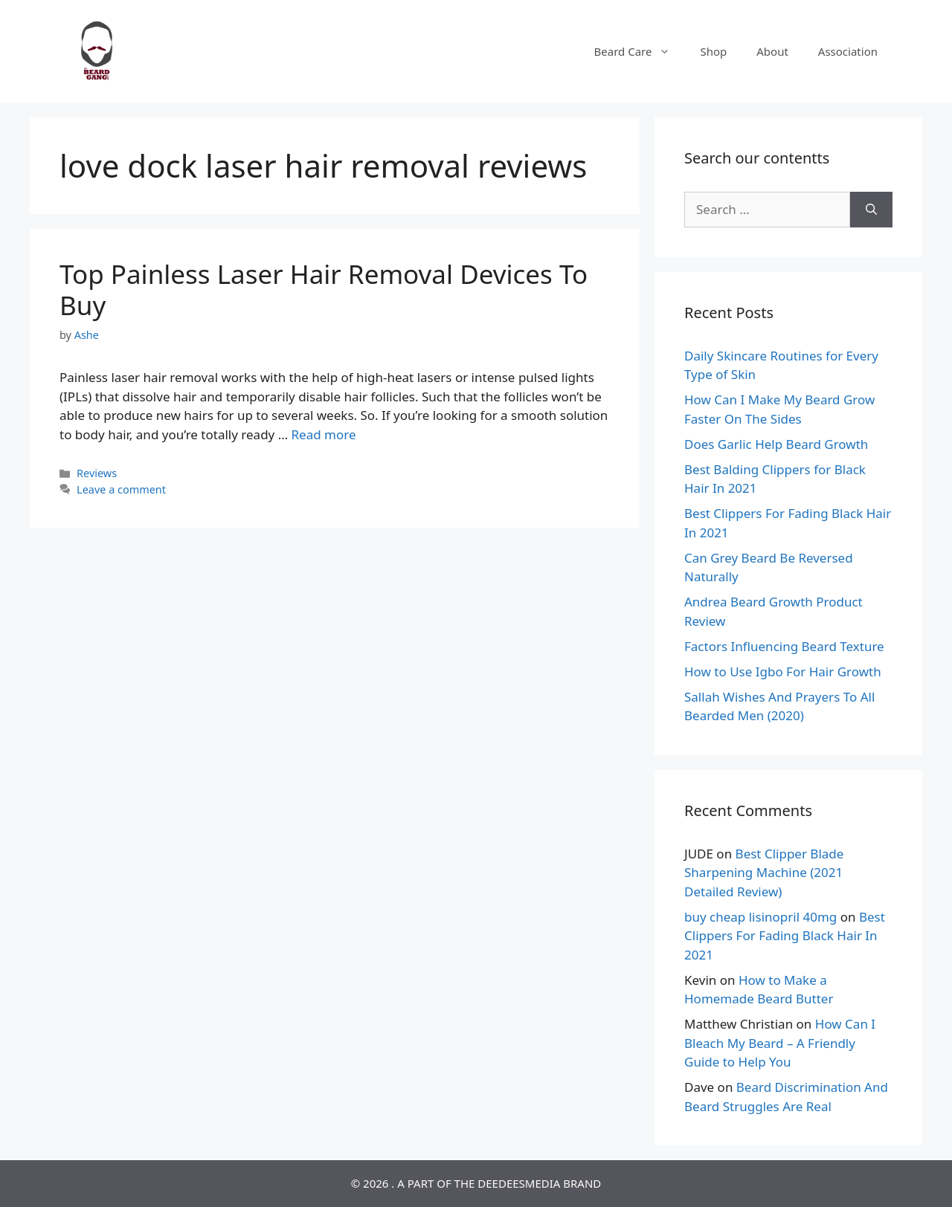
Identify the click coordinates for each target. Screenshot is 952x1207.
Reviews (97, 473)
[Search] (871, 209)
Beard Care (640, 51)
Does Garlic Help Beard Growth (776, 444)
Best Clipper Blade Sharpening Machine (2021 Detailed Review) (763, 872)
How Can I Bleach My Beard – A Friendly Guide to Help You (779, 1042)
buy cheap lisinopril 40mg (760, 916)
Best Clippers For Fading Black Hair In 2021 (784, 935)
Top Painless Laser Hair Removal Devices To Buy (324, 289)
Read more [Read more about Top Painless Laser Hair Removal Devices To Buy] (324, 434)
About (772, 51)
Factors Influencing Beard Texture (784, 646)
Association (848, 51)
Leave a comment (121, 489)
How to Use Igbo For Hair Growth (782, 671)
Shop (713, 51)
